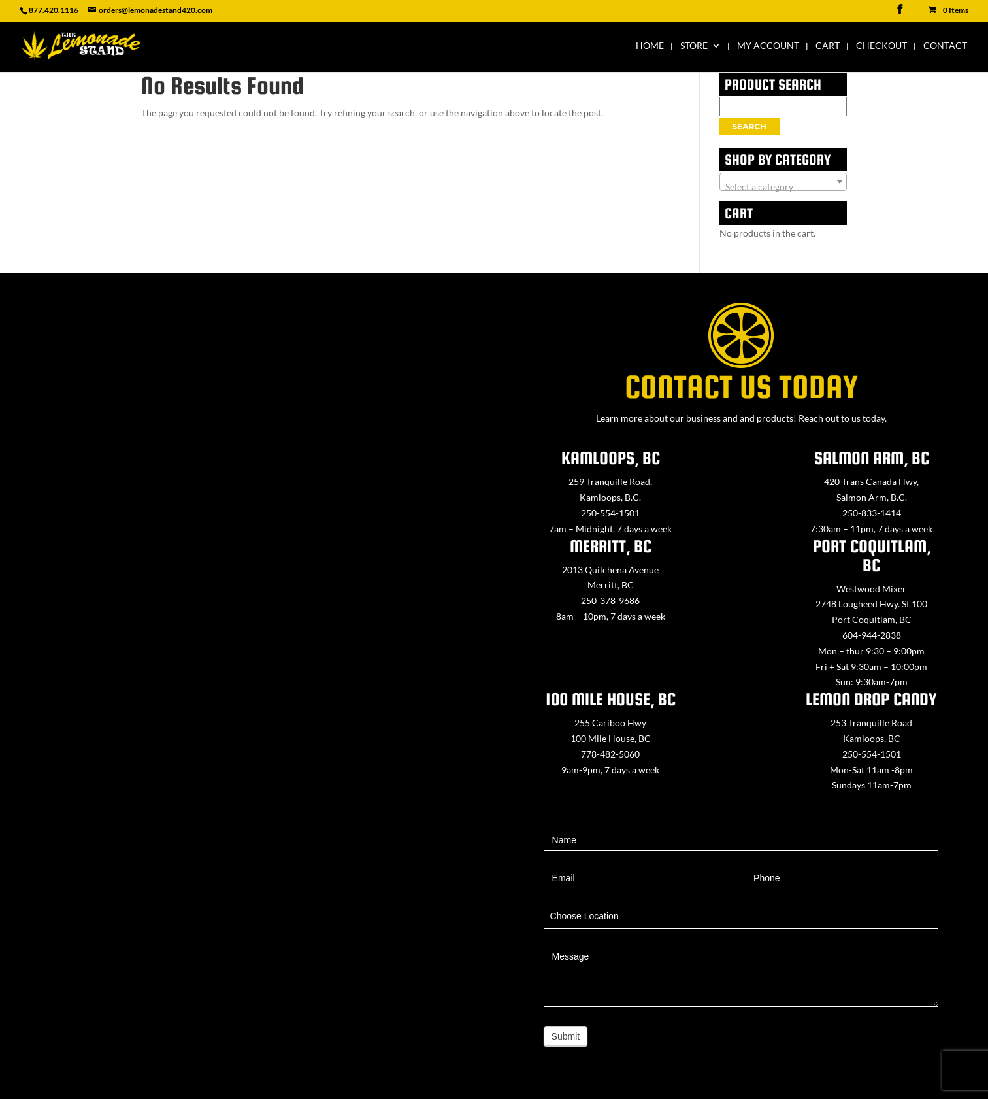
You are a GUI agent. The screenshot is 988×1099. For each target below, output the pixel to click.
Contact (945, 46)
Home (650, 46)
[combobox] (783, 182)
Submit (566, 1036)
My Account (768, 46)
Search (749, 126)
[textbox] (783, 187)
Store (694, 46)
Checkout (881, 46)
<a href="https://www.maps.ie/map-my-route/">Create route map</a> (247, 628)
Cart (827, 46)
